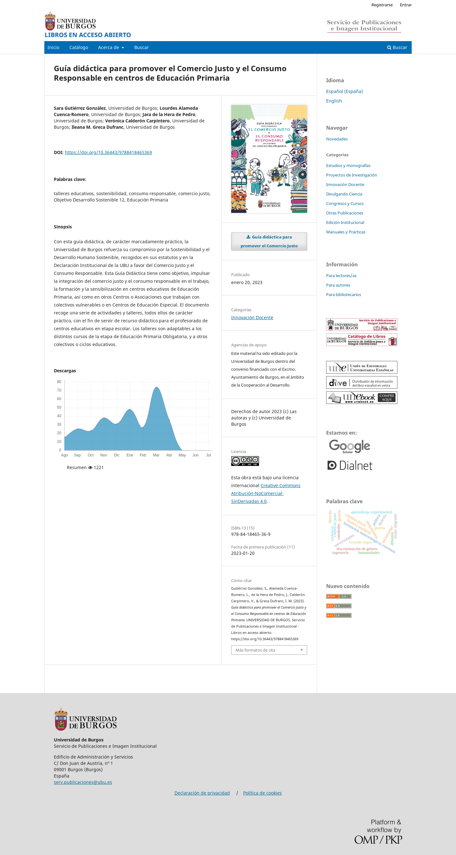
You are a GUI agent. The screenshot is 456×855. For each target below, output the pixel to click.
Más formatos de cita (255, 650)
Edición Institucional (345, 222)
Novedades (337, 139)
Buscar (141, 47)
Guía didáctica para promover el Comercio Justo (269, 241)
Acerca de (109, 47)
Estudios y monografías (348, 165)
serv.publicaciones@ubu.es (83, 782)
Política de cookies (262, 793)
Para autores (338, 285)
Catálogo (78, 47)
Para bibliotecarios (343, 294)
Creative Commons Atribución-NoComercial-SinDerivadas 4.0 (266, 493)
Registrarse (382, 5)
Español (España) (344, 91)
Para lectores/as (341, 275)
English (334, 101)
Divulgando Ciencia (344, 194)
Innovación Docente (252, 317)
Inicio (53, 47)
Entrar (406, 5)
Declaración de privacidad (202, 793)
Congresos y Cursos (345, 203)
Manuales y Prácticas (345, 232)
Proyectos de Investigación (351, 175)
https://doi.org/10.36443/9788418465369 (108, 152)
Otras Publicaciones (344, 213)
